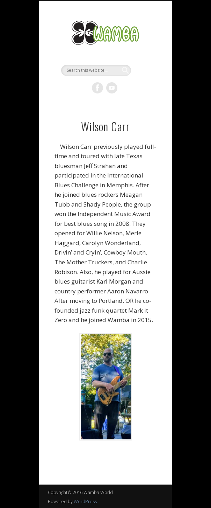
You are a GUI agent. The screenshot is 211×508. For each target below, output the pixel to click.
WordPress (85, 501)
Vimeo (111, 87)
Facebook (97, 87)
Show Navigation (146, 62)
